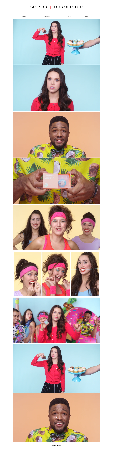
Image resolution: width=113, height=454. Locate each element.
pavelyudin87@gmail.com (55, 453)
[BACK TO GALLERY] (56, 446)
